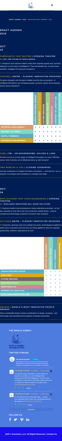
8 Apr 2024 (44, 394)
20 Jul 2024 (45, 371)
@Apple (38, 401)
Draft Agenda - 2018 (17, 19)
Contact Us (52, 434)
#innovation (27, 401)
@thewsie (34, 371)
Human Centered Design (13, 271)
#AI (34, 401)
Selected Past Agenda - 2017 (40, 19)
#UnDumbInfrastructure (25, 384)
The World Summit (22, 370)
